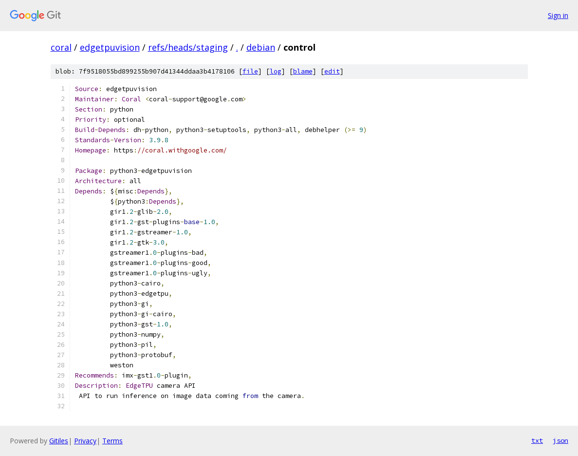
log (275, 71)
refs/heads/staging (188, 47)
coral (61, 47)
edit (332, 71)
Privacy (85, 440)
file (250, 71)
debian (260, 47)
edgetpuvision (110, 47)
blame (303, 71)
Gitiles (58, 440)
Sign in (558, 15)
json (560, 440)
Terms (112, 440)
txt (537, 440)
